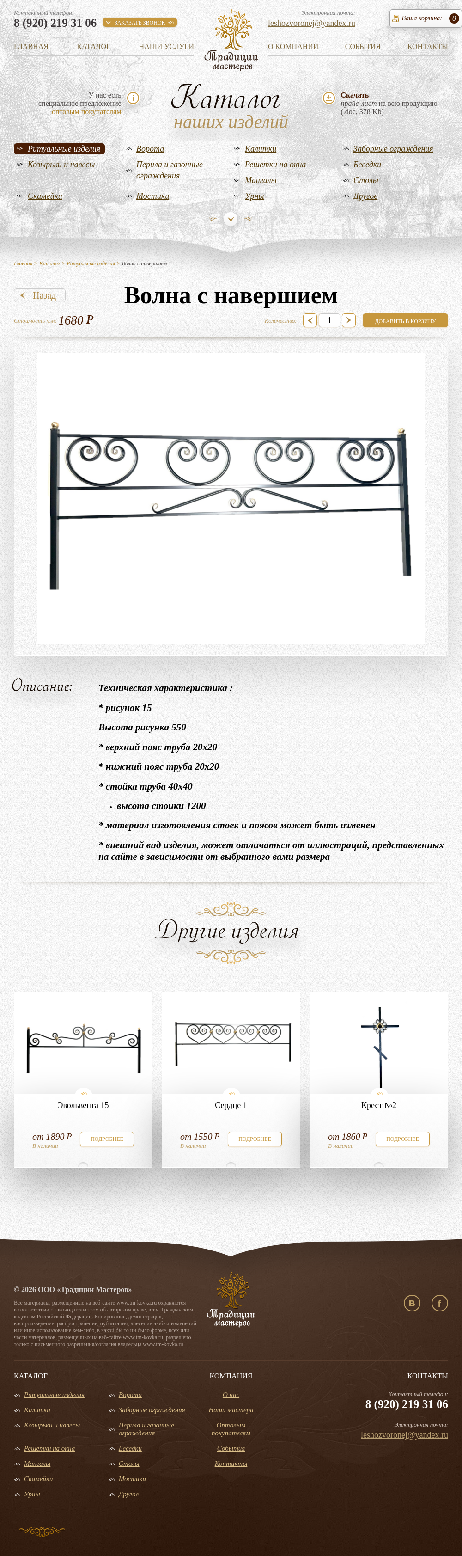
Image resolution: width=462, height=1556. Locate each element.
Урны (254, 196)
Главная (31, 46)
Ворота (150, 148)
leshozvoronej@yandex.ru (311, 23)
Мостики (152, 196)
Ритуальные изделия (64, 148)
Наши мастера (230, 1410)
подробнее (107, 1139)
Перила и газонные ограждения (169, 170)
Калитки (260, 148)
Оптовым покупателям (231, 1429)
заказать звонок (140, 22)
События (363, 46)
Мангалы (261, 180)
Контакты (427, 46)
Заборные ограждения (393, 148)
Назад (44, 295)
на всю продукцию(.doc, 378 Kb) (388, 103)
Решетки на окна (275, 164)
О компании (293, 46)
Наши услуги (166, 46)
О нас (231, 1394)
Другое (365, 196)
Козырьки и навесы (61, 164)
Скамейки (45, 196)
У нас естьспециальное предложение (80, 103)
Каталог (93, 46)
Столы (365, 180)
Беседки (367, 164)
